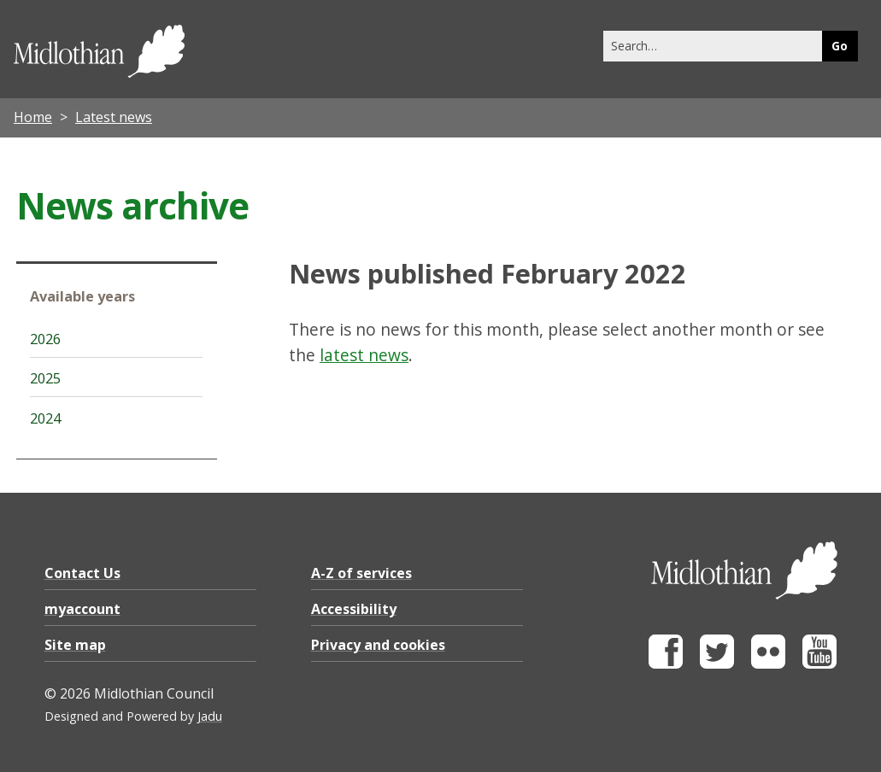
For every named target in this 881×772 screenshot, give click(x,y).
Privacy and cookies (378, 644)
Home (33, 117)
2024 (45, 418)
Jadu (209, 716)
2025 (45, 378)
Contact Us (82, 573)
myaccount (82, 608)
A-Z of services (361, 573)
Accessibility (353, 608)
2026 (45, 339)
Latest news (113, 117)
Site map (75, 644)
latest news (364, 354)
